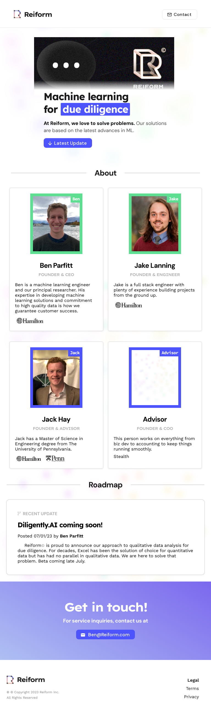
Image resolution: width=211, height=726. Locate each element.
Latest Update (67, 143)
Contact (179, 14)
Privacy (191, 696)
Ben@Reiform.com (105, 635)
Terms (192, 688)
